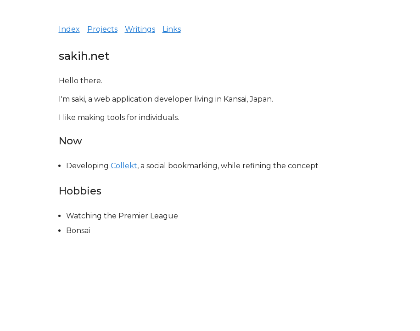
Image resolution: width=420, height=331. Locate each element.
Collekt (124, 165)
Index (69, 29)
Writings (140, 29)
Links (171, 29)
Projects (102, 29)
